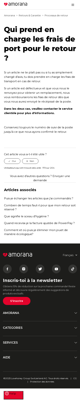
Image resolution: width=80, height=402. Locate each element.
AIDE (40, 357)
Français (59, 4)
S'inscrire (16, 301)
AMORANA (40, 313)
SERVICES (40, 342)
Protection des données (42, 381)
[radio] (12, 161)
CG (75, 378)
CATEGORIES (40, 328)
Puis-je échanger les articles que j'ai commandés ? (38, 198)
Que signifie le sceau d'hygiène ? (26, 216)
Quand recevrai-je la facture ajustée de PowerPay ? (39, 223)
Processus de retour (56, 15)
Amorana (9, 15)
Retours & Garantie (30, 15)
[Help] (13, 395)
